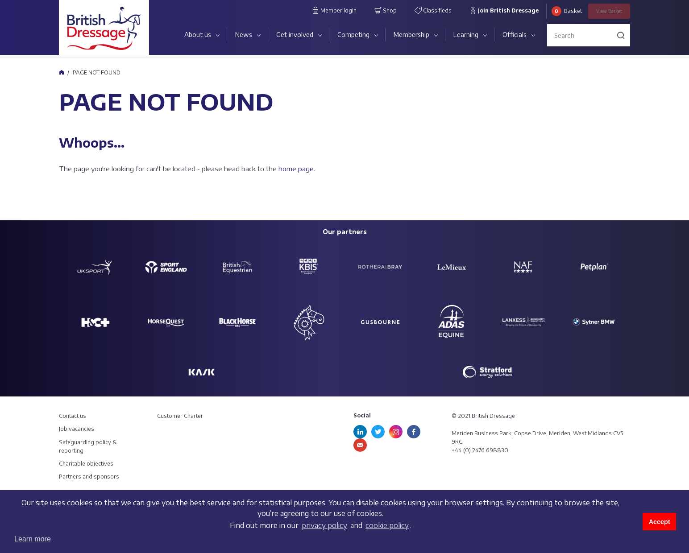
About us (197, 34)
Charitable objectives (86, 463)
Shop (385, 10)
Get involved (294, 34)
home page (296, 169)
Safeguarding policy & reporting (88, 446)
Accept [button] (659, 521)
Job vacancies (76, 428)
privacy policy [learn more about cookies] (324, 525)
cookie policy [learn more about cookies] (387, 525)
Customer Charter (180, 416)
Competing (353, 34)
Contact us (72, 416)
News (243, 34)
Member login (334, 10)
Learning (465, 34)
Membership (411, 34)
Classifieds (433, 10)
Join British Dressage (504, 10)
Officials (514, 34)
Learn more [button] (32, 539)
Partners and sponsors (89, 476)
